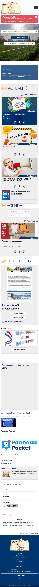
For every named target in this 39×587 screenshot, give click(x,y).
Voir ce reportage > (19, 349)
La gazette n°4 (10, 305)
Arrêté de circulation (10, 147)
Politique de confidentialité (11, 586)
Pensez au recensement (12, 241)
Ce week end (25, 211)
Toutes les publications (14, 322)
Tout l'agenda (32, 221)
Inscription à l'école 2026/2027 (14, 114)
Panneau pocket (6, 463)
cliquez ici (31, 473)
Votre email (6, 496)
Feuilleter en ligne (18, 313)
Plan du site (32, 586)
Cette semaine (13, 216)
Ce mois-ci (25, 216)
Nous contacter (14, 569)
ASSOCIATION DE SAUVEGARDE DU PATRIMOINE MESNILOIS (17, 180)
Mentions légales (23, 586)
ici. (33, 416)
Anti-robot (6, 502)
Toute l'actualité (30, 95)
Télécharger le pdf (18, 317)
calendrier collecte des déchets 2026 (20, 193)
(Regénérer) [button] (5, 511)
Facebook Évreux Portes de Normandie (20, 571)
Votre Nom (6, 490)
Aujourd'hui (13, 211)
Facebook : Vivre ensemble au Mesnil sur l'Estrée (19, 43)
